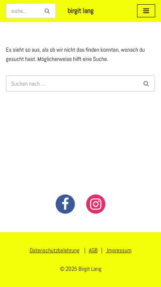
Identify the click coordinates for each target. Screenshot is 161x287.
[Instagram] (95, 204)
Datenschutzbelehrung (55, 250)
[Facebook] (65, 204)
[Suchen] (22, 11)
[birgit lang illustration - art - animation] (80, 11)
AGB (93, 250)
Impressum (119, 250)
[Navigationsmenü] (146, 10)
